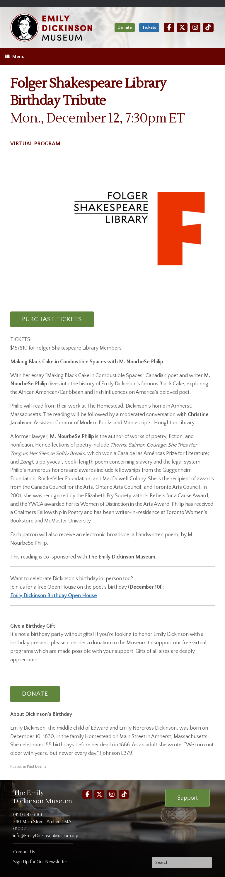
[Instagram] (195, 27)
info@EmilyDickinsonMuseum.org (46, 835)
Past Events (37, 766)
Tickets (149, 27)
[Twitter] (182, 27)
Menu (15, 56)
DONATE (35, 693)
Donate (124, 27)
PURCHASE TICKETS (52, 319)
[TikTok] (208, 27)
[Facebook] (169, 27)
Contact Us (24, 851)
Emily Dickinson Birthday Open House (53, 596)
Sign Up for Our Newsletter (40, 861)
